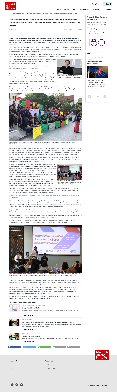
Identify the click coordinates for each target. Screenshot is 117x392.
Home (58, 9)
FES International (51, 365)
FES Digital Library (52, 369)
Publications (107, 9)
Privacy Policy (16, 369)
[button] (89, 96)
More (98, 88)
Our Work (95, 9)
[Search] (107, 4)
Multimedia (84, 9)
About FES (49, 361)
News (74, 9)
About (66, 9)
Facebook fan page (38, 298)
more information (28, 315)
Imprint (13, 365)
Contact (14, 361)
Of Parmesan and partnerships (94, 62)
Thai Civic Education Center (43, 183)
